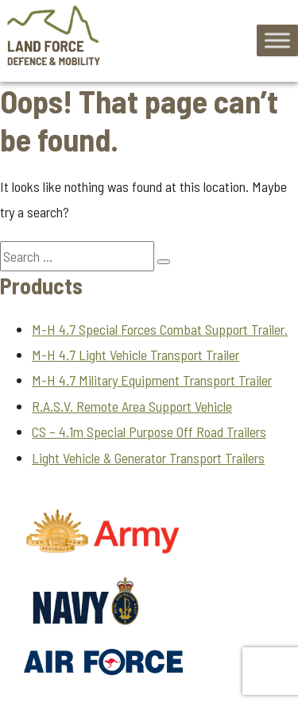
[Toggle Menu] (277, 40)
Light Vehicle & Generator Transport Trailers (148, 457)
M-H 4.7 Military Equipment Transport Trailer (152, 380)
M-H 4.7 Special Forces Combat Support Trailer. (160, 329)
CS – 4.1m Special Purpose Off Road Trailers (149, 431)
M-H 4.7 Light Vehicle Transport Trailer (135, 354)
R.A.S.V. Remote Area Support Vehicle (132, 406)
